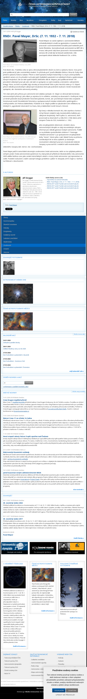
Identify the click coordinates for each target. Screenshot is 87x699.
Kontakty (81, 20)
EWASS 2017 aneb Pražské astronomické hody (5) (62, 184)
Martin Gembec (19, 397)
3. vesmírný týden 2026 (13, 564)
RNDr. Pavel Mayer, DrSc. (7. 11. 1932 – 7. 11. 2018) (63, 182)
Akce (21, 20)
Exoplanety (8, 231)
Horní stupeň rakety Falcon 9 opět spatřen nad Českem (25, 436)
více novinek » (78, 489)
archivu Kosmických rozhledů (18, 459)
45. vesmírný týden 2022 (13, 503)
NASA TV (7, 673)
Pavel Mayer (13, 205)
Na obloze (30, 20)
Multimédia (8, 242)
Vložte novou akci (79, 334)
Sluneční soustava (10, 224)
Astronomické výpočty (38, 663)
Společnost (68, 20)
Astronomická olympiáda (12, 664)
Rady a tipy (35, 666)
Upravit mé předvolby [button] (65, 695)
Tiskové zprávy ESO (11, 667)
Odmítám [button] (72, 690)
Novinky (13, 20)
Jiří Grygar (17, 31)
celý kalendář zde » (76, 371)
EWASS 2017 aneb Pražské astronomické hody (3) (62, 188)
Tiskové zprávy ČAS (11, 661)
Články (5, 20)
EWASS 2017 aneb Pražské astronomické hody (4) (62, 186)
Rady (59, 20)
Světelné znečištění (10, 238)
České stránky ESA (10, 670)
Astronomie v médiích (38, 669)
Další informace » (19, 646)
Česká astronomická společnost (17, 681)
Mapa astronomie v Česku (40, 672)
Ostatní (6, 249)
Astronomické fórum (38, 675)
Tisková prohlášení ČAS (12, 658)
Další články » (79, 538)
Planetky (61, 664)
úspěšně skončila (18, 402)
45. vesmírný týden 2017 (13, 519)
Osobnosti (25, 26)
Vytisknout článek (78, 32)
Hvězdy (6, 228)
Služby (53, 20)
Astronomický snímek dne (14, 280)
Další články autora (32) (54, 178)
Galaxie (61, 661)
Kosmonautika (9, 221)
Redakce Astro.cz (19, 450)
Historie (6, 252)
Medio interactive (32, 692)
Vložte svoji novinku (78, 391)
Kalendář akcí (9, 335)
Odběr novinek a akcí (12, 377)
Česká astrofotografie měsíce (16, 308)
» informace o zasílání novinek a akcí (15, 387)
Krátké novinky (10, 393)
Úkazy (6, 217)
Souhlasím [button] (59, 690)
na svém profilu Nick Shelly (57, 409)
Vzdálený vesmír (9, 235)
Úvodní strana (8, 26)
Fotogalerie (43, 20)
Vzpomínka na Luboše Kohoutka (57, 180)
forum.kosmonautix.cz (21, 411)
